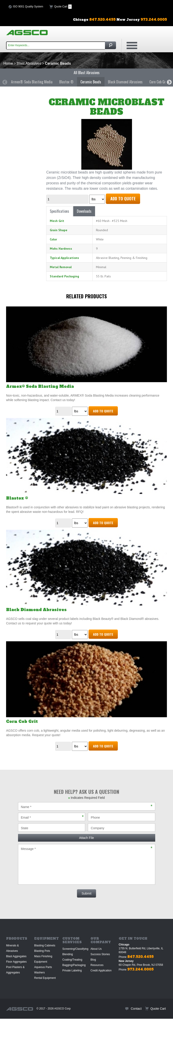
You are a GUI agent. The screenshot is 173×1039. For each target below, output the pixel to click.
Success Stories (100, 954)
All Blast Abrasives (87, 72)
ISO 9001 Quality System (28, 6)
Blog (93, 959)
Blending (67, 954)
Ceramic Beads (90, 81)
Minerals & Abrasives (12, 948)
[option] (32, 82)
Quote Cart (63, 7)
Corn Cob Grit (158, 81)
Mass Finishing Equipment (43, 959)
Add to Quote (123, 198)
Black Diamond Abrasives (125, 81)
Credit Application (101, 970)
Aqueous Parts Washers (43, 970)
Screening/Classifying (75, 948)
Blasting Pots (42, 950)
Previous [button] (4, 82)
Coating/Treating (72, 959)
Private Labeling (72, 970)
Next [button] (168, 82)
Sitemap (12, 1028)
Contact (136, 1008)
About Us (96, 948)
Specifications (59, 211)
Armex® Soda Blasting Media (31, 81)
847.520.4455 (140, 956)
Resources (97, 965)
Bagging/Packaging (74, 965)
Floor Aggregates (16, 961)
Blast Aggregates (16, 956)
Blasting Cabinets (44, 945)
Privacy (25, 1028)
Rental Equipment (45, 978)
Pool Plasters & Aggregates (15, 970)
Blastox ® (66, 81)
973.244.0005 (140, 969)
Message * (86, 864)
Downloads (84, 211)
